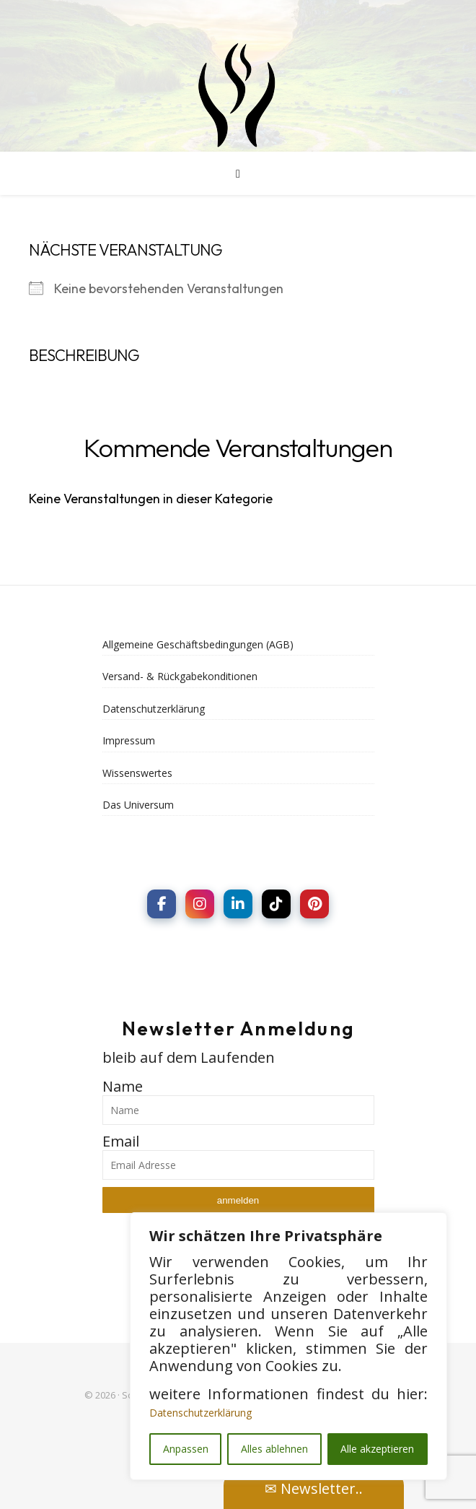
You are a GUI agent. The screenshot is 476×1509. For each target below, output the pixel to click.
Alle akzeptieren (377, 1449)
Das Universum (138, 805)
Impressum (128, 740)
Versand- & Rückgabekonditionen (179, 676)
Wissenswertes (137, 773)
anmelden (238, 1200)
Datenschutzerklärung (200, 1412)
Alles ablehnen (274, 1449)
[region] (288, 1346)
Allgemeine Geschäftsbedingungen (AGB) (198, 644)
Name (122, 1086)
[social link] (161, 904)
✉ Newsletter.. (314, 1488)
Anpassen (185, 1449)
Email (120, 1141)
